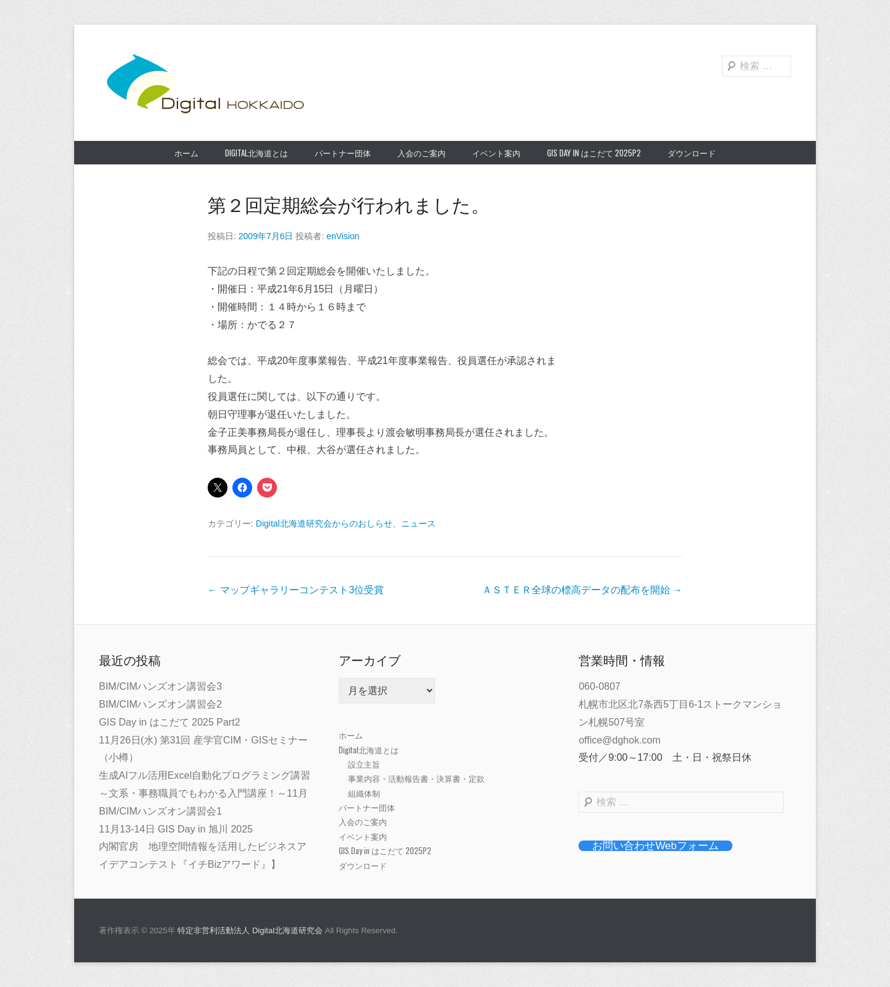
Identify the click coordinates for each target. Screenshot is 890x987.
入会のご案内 (421, 152)
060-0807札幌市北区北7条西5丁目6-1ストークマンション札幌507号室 (680, 704)
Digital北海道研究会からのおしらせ (324, 523)
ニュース (418, 523)
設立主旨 (364, 764)
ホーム (186, 152)
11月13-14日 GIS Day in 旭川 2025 (176, 829)
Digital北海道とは (256, 152)
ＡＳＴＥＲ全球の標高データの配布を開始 (582, 590)
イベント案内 (496, 152)
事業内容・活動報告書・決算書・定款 (416, 778)
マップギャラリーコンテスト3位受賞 (296, 590)
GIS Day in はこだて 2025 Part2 (169, 722)
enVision (342, 236)
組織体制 (364, 793)
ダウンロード (692, 152)
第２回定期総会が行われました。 (349, 205)
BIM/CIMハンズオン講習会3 (160, 686)
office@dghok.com (619, 740)
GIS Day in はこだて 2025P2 (594, 152)
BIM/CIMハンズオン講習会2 (160, 704)
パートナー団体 (343, 152)
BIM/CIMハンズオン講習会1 (160, 811)
